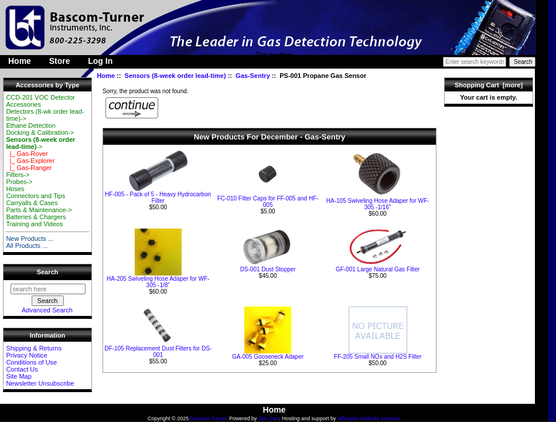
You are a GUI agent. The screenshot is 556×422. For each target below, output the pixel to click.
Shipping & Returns (34, 348)
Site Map (18, 376)
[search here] (48, 289)
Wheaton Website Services (369, 418)
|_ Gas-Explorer (30, 160)
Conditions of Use (31, 362)
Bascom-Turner (208, 418)
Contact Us (21, 369)
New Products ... (29, 238)
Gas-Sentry (253, 75)
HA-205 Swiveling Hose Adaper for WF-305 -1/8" (158, 281)
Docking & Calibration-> (40, 132)
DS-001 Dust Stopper (268, 269)
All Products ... (26, 245)
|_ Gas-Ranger (29, 167)
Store (59, 61)
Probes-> (19, 181)
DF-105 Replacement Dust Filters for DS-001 (158, 351)
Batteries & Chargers (36, 216)
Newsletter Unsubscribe (40, 383)
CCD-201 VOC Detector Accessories (40, 101)
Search (48, 271)
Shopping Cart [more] (489, 85)
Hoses (15, 188)
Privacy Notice (26, 355)
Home (19, 61)
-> (40, 143)
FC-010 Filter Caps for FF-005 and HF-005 (268, 201)
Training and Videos (34, 223)
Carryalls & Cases (31, 202)
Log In (100, 61)
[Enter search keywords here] (474, 62)
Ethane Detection (30, 125)
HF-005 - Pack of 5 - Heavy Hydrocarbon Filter (158, 197)
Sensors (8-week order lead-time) (175, 75)
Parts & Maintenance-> (38, 209)
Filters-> (17, 174)
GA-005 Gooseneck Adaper (267, 356)
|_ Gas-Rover (26, 153)
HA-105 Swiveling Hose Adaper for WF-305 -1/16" (377, 204)
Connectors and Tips (35, 195)
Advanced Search (47, 310)
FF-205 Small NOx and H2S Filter (378, 356)
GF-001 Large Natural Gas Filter (377, 269)
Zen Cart (268, 418)
